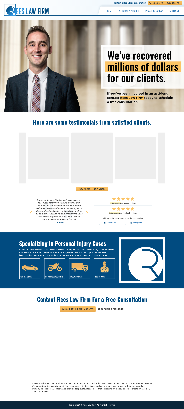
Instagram (136, 222)
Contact (174, 11)
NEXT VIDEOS (100, 189)
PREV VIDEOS (83, 189)
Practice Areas (154, 11)
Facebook (110, 222)
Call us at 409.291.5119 (78, 309)
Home (109, 11)
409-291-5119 (156, 3)
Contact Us (174, 3)
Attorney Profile (129, 11)
